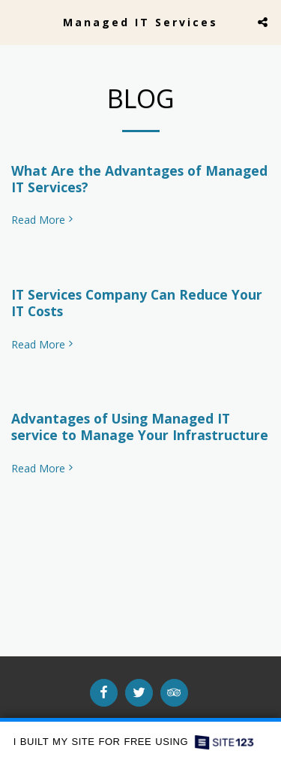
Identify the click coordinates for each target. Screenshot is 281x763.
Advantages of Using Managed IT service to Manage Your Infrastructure (139, 426)
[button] (16, 21)
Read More (43, 220)
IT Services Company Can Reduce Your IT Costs (136, 302)
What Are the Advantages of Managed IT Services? (139, 178)
